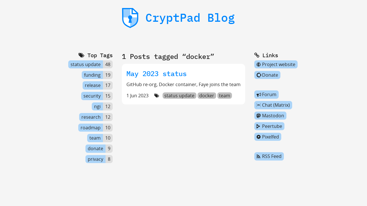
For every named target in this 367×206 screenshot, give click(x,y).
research (91, 117)
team (224, 95)
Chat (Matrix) (273, 105)
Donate (267, 75)
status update (179, 95)
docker (206, 95)
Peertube (269, 126)
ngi (97, 106)
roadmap (91, 127)
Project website (276, 64)
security (92, 96)
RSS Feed (269, 156)
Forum (266, 95)
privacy (95, 159)
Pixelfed (268, 137)
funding (92, 75)
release (93, 85)
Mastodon (270, 115)
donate (95, 148)
